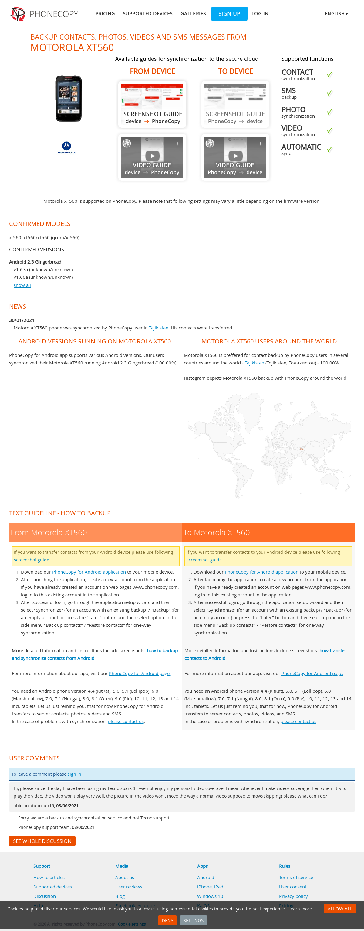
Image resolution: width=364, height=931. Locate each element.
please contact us (126, 721)
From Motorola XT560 (152, 104)
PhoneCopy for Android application (89, 572)
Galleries (193, 13)
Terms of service (296, 877)
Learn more (300, 909)
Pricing (105, 13)
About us (124, 877)
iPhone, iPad (210, 887)
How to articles (49, 877)
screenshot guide (31, 560)
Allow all (340, 908)
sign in (74, 774)
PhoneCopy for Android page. (140, 673)
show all (22, 285)
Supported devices (148, 13)
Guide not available (152, 157)
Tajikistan (158, 328)
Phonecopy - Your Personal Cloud (45, 14)
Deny (167, 920)
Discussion (44, 896)
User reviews (128, 887)
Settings (194, 920)
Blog (120, 896)
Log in (259, 13)
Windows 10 (210, 896)
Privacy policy (293, 896)
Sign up (229, 13)
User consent (292, 887)
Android (205, 877)
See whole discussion (42, 841)
